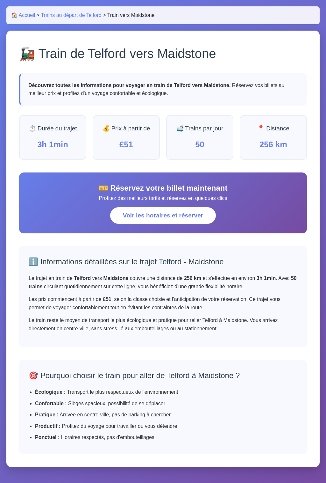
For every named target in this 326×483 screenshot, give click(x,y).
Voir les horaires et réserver (163, 215)
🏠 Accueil (23, 15)
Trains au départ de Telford (71, 15)
